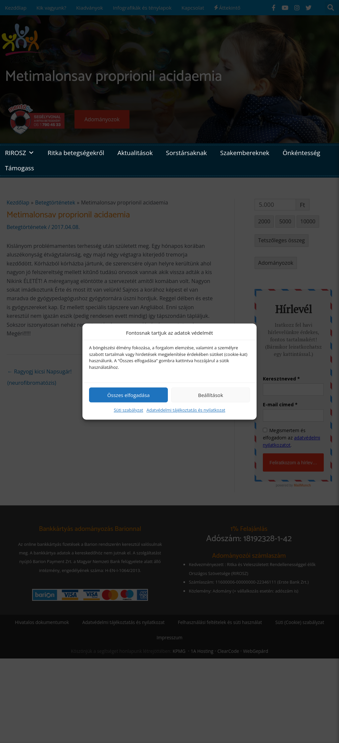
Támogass (19, 168)
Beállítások (210, 395)
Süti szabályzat (128, 410)
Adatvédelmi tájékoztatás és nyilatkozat (185, 410)
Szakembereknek (244, 152)
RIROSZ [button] (19, 152)
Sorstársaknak (186, 152)
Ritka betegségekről (76, 152)
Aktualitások (135, 152)
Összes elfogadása (128, 395)
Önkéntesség (301, 152)
